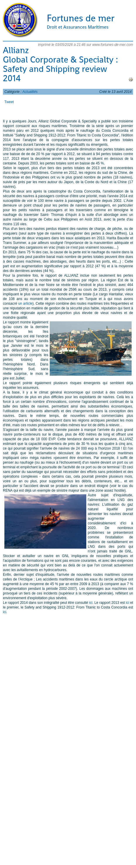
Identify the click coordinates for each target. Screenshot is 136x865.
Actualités (30, 92)
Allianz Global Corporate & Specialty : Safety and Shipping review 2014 (60, 64)
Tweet (9, 102)
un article (25, 303)
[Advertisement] (66, 675)
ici (90, 603)
